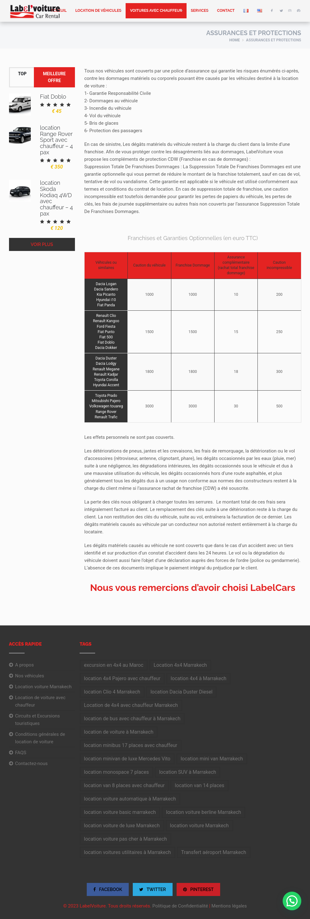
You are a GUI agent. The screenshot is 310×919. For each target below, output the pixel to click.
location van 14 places (199, 785)
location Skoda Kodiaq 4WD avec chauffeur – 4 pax (56, 198)
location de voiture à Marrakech (118, 732)
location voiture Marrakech (199, 825)
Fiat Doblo (53, 96)
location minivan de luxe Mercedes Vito (127, 759)
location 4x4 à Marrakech (198, 678)
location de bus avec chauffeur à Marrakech (132, 719)
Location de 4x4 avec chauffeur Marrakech (131, 705)
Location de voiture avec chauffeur (40, 701)
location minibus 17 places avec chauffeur (130, 745)
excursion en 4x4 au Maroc (113, 665)
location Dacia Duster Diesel (181, 692)
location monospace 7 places (116, 772)
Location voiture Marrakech (43, 686)
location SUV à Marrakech (187, 772)
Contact (225, 10)
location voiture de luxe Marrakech (122, 825)
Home (234, 40)
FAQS (20, 752)
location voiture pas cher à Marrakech (125, 839)
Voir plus (42, 244)
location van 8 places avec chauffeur (124, 785)
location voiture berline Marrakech (203, 812)
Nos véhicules (29, 676)
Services (200, 10)
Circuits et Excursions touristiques (37, 719)
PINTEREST (198, 889)
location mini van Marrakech (212, 759)
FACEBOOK (107, 889)
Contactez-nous (31, 763)
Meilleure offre (54, 77)
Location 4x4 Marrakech (180, 665)
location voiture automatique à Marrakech (130, 799)
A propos (24, 665)
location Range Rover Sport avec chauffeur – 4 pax (56, 139)
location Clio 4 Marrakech (112, 692)
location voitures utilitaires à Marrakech (127, 852)
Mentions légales (229, 906)
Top (22, 73)
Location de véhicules (98, 10)
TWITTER (152, 889)
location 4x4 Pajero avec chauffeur (122, 678)
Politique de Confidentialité (180, 906)
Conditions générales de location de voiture (40, 738)
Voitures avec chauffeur (156, 10)
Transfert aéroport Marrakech (213, 852)
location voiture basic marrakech (120, 812)
